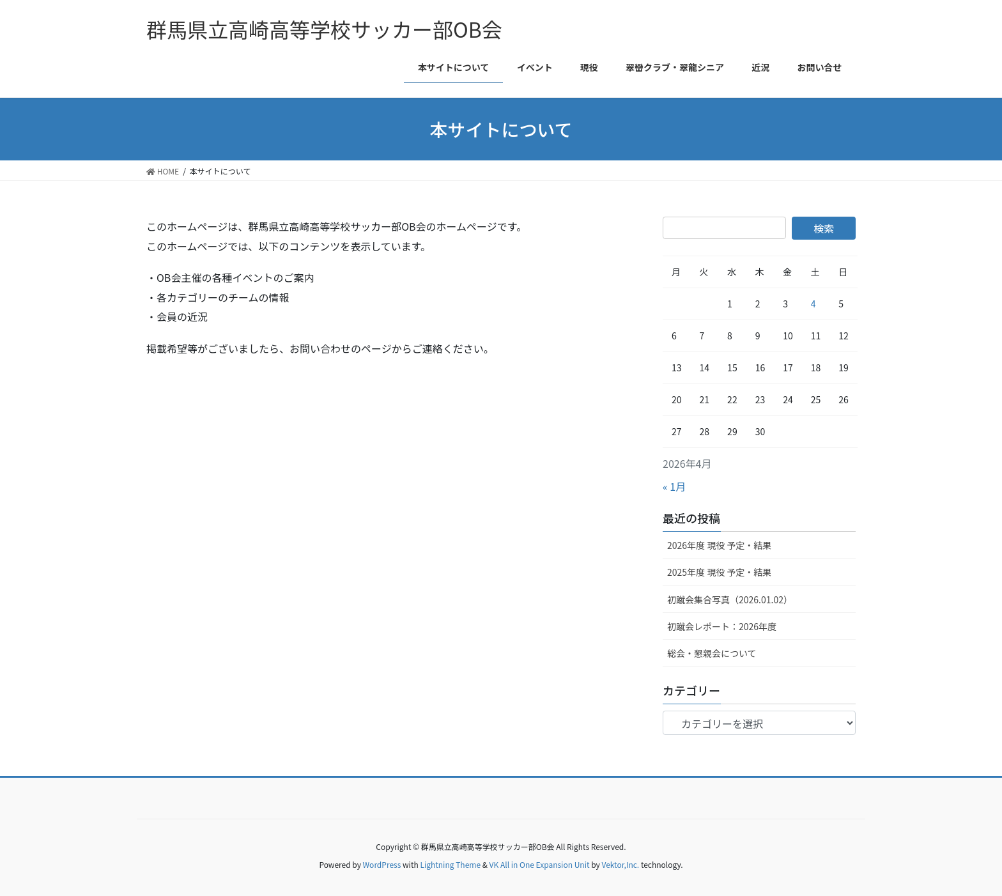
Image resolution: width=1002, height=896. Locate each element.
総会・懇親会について (712, 653)
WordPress (382, 864)
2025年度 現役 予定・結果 (719, 572)
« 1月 (674, 486)
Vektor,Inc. (620, 864)
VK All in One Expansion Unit (539, 864)
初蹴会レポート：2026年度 (721, 626)
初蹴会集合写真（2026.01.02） (729, 599)
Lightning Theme (450, 864)
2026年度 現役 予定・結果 (719, 545)
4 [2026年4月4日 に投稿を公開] (813, 303)
